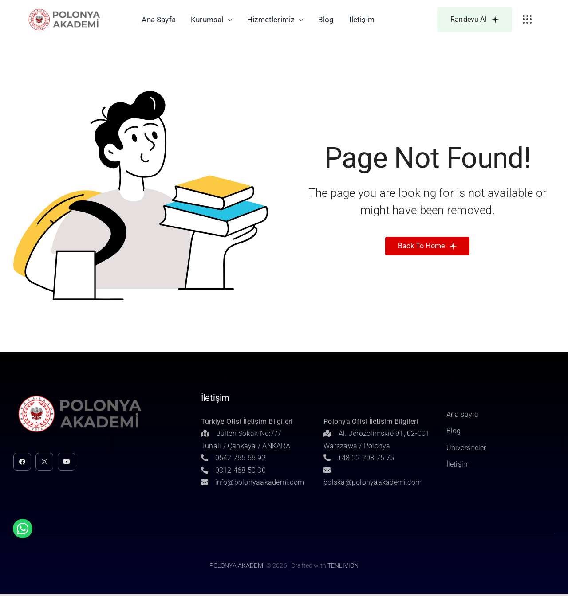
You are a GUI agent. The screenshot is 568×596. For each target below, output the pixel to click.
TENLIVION (343, 565)
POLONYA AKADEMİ (237, 565)
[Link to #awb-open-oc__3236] (527, 19)
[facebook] (22, 462)
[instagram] (44, 462)
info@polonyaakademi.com (252, 482)
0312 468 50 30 (233, 470)
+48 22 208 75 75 (358, 458)
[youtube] (66, 462)
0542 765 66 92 (233, 458)
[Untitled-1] (64, 10)
